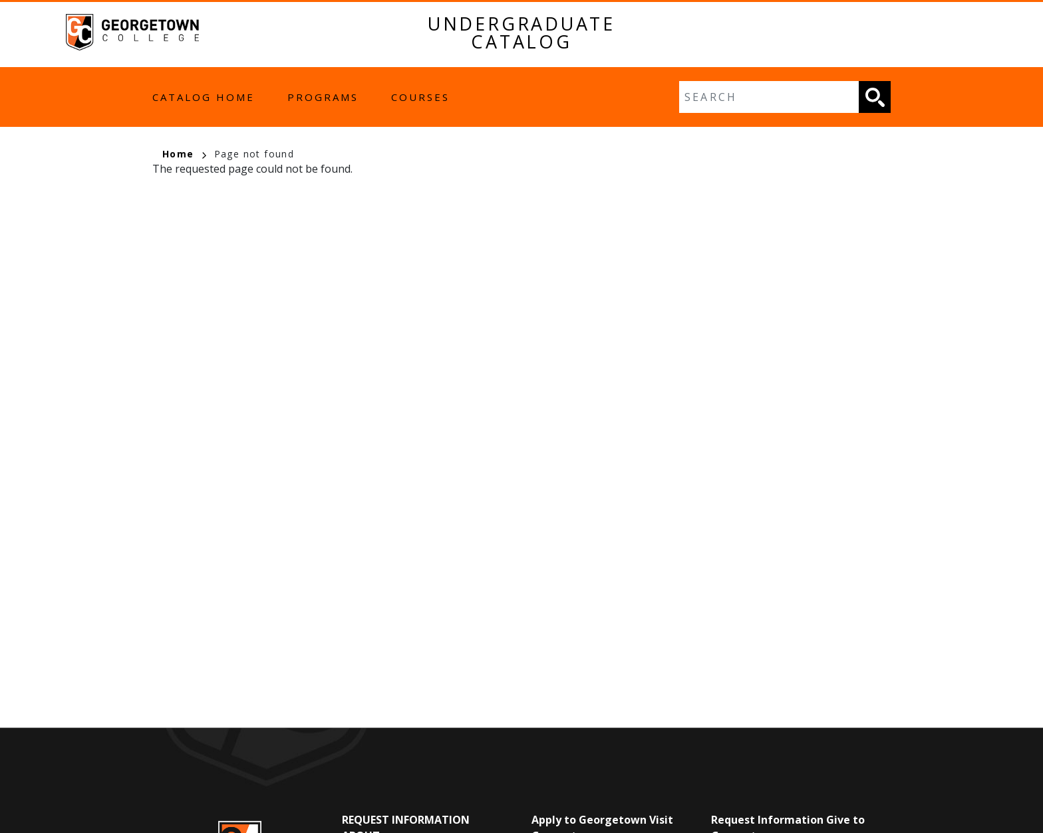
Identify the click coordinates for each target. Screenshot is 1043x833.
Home (184, 153)
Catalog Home (203, 97)
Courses (420, 97)
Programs (323, 97)
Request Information (406, 819)
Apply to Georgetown (589, 819)
